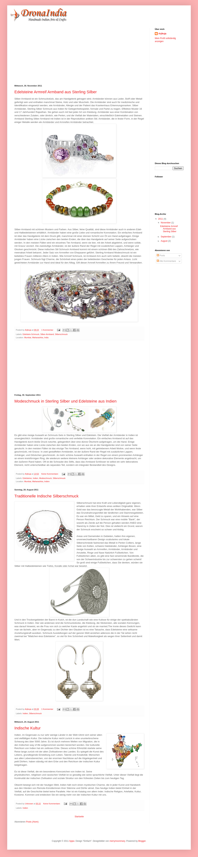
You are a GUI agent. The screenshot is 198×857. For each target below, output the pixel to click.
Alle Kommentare (166, 261)
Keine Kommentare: (50, 474)
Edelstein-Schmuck (31, 334)
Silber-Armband (47, 334)
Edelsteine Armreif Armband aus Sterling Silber (55, 92)
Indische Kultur (27, 728)
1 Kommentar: (47, 330)
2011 (161, 219)
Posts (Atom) (32, 822)
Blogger (142, 841)
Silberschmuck (61, 334)
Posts (161, 255)
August (164, 241)
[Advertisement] (76, 53)
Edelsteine (27, 478)
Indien (35, 478)
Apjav (71, 841)
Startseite (79, 816)
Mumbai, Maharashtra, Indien (37, 481)
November (166, 222)
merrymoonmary (117, 841)
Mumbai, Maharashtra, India (36, 337)
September (166, 236)
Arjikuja (162, 33)
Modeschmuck (45, 478)
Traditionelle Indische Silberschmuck (46, 496)
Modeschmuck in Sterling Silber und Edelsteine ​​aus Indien (65, 401)
